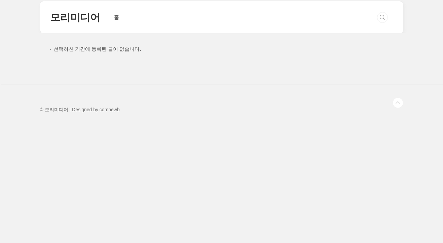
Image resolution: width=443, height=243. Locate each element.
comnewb (110, 109)
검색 (382, 17)
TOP (398, 102)
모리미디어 (75, 17)
